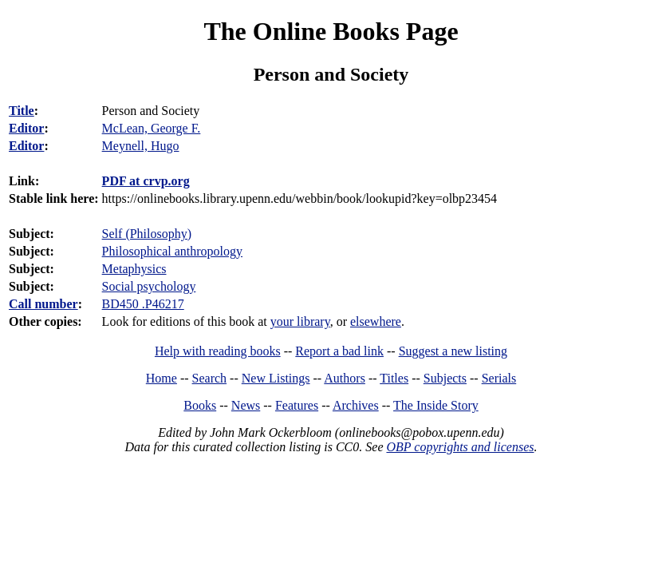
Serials (499, 378)
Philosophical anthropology (172, 251)
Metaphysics (134, 269)
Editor (26, 128)
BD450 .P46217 (143, 304)
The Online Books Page (330, 31)
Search (209, 378)
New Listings (276, 378)
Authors (344, 378)
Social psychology (149, 286)
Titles (394, 378)
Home (161, 378)
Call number (43, 304)
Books (199, 405)
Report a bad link (339, 351)
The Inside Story (436, 405)
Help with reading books (218, 351)
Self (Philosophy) (146, 233)
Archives (356, 405)
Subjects (445, 378)
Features (296, 405)
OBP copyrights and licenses (460, 447)
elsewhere (375, 321)
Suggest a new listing (453, 351)
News (245, 405)
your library (300, 321)
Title (21, 110)
